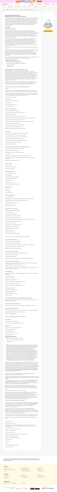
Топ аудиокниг (36, 6)
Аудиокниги (10, 6)
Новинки (24, 6)
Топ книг (30, 6)
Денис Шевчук (48, 29)
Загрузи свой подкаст (44, 6)
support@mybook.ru (19, 488)
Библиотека (39, 4)
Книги (5, 6)
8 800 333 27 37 (12, 488)
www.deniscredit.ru (8, 25)
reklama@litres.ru (25, 488)
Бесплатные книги (18, 6)
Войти (53, 4)
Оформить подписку (48, 31)
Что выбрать (32, 4)
